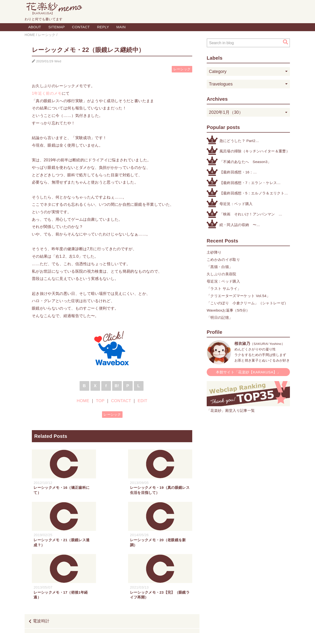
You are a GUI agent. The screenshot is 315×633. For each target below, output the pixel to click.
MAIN (121, 27)
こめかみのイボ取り (223, 259)
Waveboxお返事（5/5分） (228, 310)
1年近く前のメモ (47, 93)
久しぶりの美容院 (221, 274)
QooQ (181, 624)
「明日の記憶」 (220, 317)
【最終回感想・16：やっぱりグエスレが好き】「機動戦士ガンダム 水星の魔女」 (249, 172)
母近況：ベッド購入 (236, 204)
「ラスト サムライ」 (224, 288)
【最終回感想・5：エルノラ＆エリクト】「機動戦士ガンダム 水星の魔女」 (253, 193)
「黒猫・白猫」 (220, 267)
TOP (100, 400)
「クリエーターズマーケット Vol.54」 (238, 296)
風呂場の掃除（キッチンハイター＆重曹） (254, 151)
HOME (83, 400)
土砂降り (214, 252)
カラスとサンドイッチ (170, 583)
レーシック (182, 69)
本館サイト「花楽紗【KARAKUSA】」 (248, 372)
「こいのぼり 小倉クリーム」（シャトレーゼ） (247, 303)
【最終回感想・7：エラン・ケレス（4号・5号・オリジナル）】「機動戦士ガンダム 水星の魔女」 (249, 183)
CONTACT (81, 27)
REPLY (103, 27)
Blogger (152, 624)
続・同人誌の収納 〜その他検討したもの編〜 (239, 225)
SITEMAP (56, 27)
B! (117, 386)
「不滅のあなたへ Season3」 (245, 162)
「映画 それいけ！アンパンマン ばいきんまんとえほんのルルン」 (249, 214)
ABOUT (34, 27)
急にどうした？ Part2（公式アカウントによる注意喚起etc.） (252, 141)
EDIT (142, 400)
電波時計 (41, 569)
